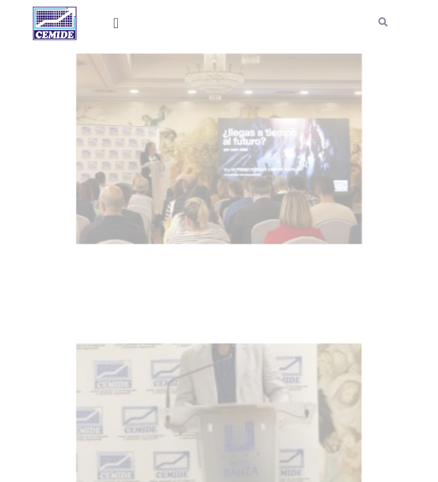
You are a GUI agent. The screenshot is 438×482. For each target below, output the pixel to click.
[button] (116, 24)
